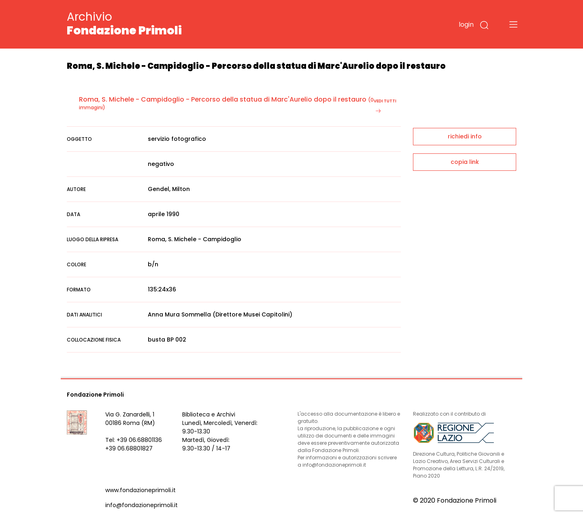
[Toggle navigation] (513, 24)
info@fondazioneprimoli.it (141, 505)
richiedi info (465, 136)
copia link (465, 162)
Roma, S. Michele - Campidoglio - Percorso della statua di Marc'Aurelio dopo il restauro (222, 99)
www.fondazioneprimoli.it (140, 490)
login (466, 24)
